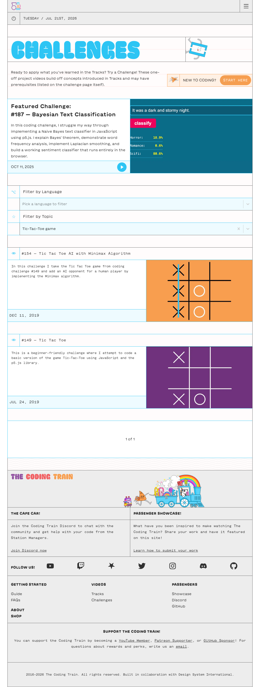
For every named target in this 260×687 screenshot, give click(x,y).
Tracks (97, 594)
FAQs (15, 600)
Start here (235, 80)
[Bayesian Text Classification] (122, 167)
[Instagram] (172, 565)
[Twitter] (142, 565)
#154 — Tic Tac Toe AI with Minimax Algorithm (76, 253)
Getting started (29, 584)
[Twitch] (80, 565)
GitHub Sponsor (219, 640)
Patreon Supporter (173, 640)
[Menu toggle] (246, 6)
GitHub (178, 606)
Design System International (205, 674)
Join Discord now (29, 550)
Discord (179, 600)
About (18, 610)
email (181, 646)
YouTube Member (134, 640)
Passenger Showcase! (157, 513)
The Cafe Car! (25, 513)
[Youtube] (50, 565)
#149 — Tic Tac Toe (44, 340)
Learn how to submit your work (165, 550)
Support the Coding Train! (131, 631)
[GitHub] (233, 565)
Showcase (181, 594)
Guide (16, 594)
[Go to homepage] (16, 6)
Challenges (101, 600)
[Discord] (203, 565)
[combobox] (22, 229)
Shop (16, 616)
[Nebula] (111, 565)
